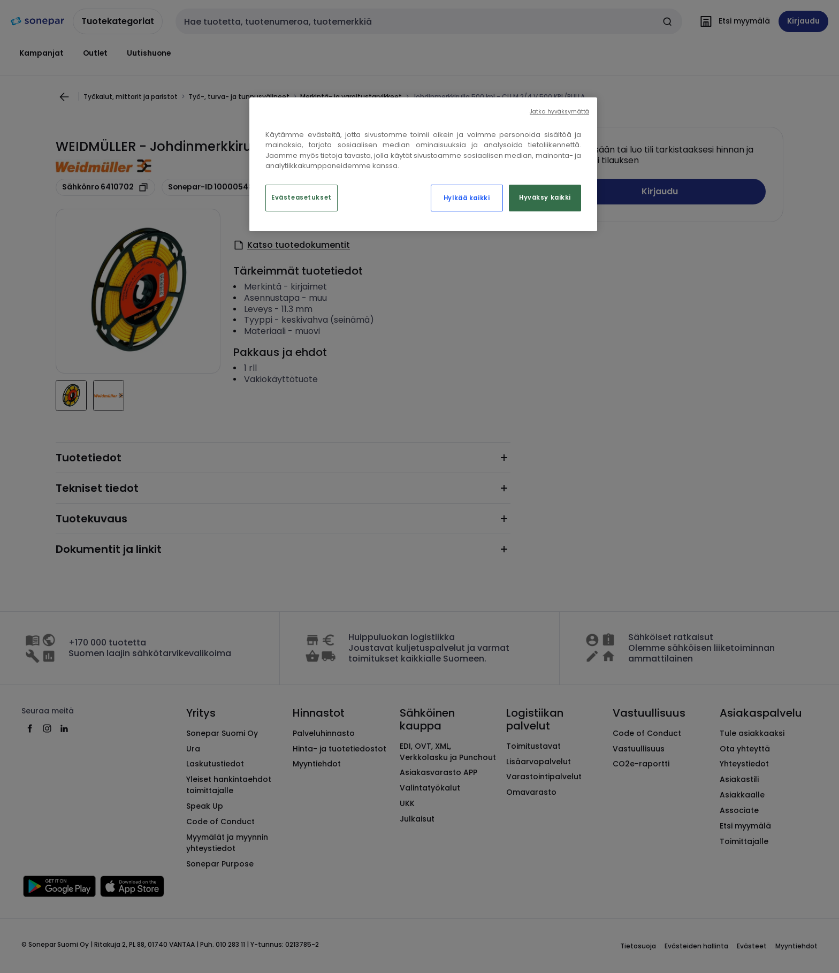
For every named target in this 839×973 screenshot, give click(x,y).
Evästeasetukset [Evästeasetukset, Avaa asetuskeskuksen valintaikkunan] (301, 197)
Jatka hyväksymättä (559, 112)
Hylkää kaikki (467, 198)
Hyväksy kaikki (545, 197)
